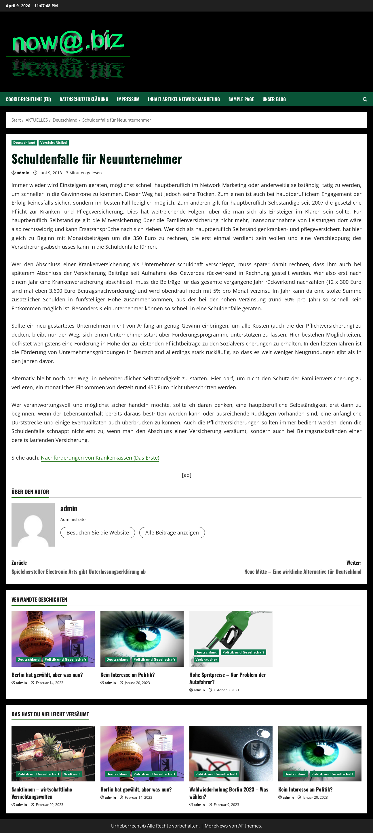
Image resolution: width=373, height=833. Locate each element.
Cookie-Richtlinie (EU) (28, 99)
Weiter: (273, 567)
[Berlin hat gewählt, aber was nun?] (53, 639)
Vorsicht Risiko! (53, 142)
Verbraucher (206, 659)
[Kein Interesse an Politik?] (142, 639)
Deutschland (24, 142)
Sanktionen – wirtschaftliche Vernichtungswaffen (42, 792)
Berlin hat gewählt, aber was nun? (47, 674)
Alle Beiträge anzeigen (172, 532)
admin (23, 172)
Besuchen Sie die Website (97, 532)
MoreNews (216, 826)
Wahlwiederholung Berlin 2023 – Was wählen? (228, 792)
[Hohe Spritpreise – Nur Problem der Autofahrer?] (231, 639)
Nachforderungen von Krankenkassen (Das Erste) (100, 457)
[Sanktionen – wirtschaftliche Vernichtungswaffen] (53, 753)
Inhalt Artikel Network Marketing (184, 99)
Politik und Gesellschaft (65, 659)
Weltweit (72, 774)
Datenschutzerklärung (84, 99)
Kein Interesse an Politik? (127, 674)
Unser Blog (274, 99)
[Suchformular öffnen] (365, 99)
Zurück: (99, 567)
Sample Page (241, 99)
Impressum (128, 99)
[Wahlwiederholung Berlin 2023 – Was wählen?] (231, 753)
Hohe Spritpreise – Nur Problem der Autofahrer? (227, 678)
